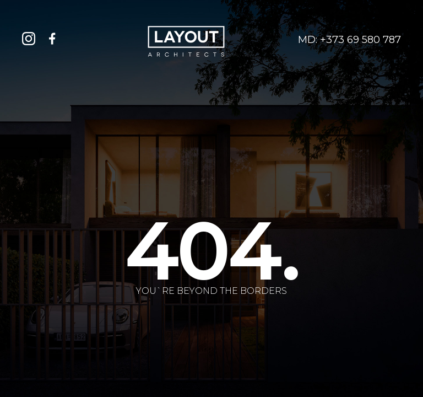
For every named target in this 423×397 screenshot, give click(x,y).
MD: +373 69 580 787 (349, 40)
